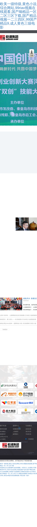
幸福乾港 (28, 434)
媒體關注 (15, 434)
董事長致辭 (3, 429)
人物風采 (15, 431)
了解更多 (4, 329)
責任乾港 (28, 431)
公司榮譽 (3, 439)
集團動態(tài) (17, 429)
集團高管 (3, 434)
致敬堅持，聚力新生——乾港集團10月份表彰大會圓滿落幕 (18, 319)
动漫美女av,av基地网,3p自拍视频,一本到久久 (14, 467)
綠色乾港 (28, 429)
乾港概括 (3, 431)
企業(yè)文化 (4, 436)
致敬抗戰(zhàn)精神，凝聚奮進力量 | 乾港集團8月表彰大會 (18, 323)
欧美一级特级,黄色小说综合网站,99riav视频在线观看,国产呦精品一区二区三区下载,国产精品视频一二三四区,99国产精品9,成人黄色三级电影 (18, 15)
